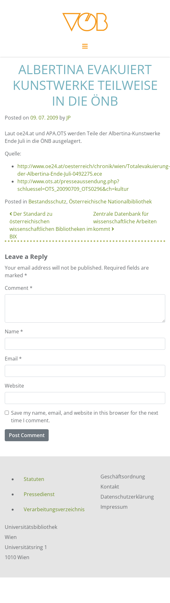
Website (14, 385)
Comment (19, 287)
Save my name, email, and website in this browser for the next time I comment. (84, 416)
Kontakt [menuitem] (109, 486)
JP (68, 117)
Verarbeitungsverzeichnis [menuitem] (54, 509)
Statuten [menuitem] (34, 479)
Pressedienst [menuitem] (39, 494)
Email (13, 358)
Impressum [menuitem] (114, 506)
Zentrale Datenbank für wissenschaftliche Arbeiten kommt (125, 221)
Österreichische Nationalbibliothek (110, 201)
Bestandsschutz (47, 201)
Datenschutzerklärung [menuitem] (127, 496)
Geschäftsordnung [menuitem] (122, 476)
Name (14, 331)
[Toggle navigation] (85, 48)
